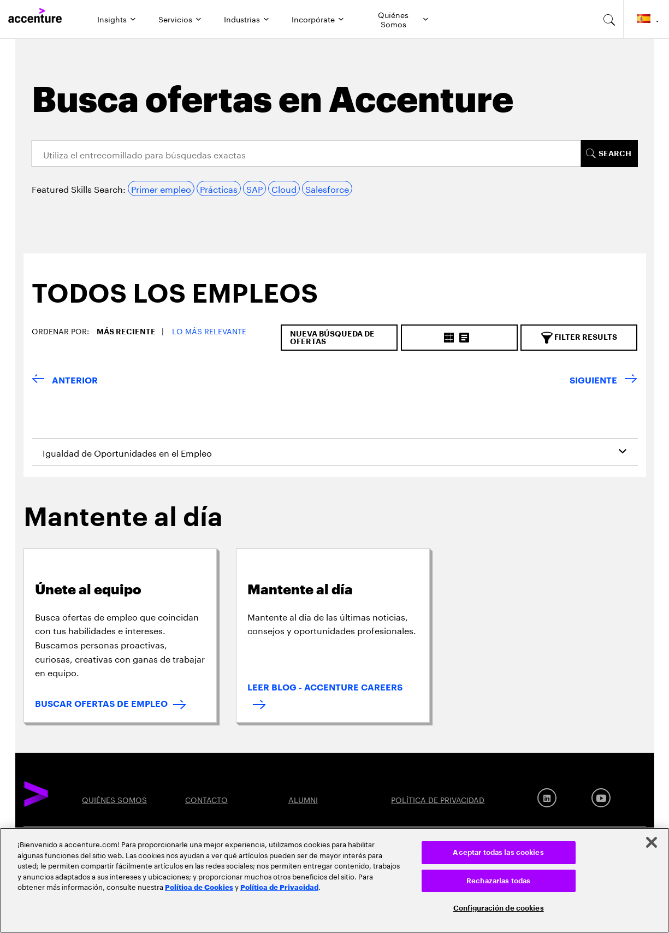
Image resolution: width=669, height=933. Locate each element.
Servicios (175, 19)
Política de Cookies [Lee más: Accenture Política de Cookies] (199, 886)
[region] (334, 880)
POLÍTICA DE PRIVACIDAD (437, 799)
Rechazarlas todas (498, 880)
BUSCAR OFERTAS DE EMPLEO (101, 704)
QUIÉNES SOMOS (114, 799)
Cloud (284, 188)
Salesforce (327, 188)
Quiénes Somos (393, 18)
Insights (112, 19)
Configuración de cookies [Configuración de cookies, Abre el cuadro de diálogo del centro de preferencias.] (498, 908)
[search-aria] (609, 19)
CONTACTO (206, 799)
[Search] (307, 153)
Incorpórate (313, 19)
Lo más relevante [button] (209, 330)
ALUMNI (303, 799)
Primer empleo (161, 188)
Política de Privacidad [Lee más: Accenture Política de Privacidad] (279, 886)
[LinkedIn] (546, 797)
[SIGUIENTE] (603, 381)
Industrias (242, 19)
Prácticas (219, 188)
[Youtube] (601, 797)
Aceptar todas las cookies (498, 852)
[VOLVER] (65, 381)
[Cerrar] (652, 842)
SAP (254, 188)
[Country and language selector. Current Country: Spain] (646, 19)
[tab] (170, 302)
